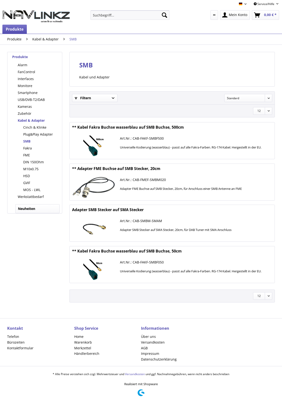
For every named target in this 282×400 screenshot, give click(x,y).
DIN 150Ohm (33, 162)
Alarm (22, 65)
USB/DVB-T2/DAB (31, 99)
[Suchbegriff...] (129, 15)
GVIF (26, 183)
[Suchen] (164, 15)
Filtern (83, 98)
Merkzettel (82, 348)
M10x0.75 (31, 169)
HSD (26, 176)
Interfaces (26, 79)
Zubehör (24, 113)
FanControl (26, 72)
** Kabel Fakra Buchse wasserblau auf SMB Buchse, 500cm (128, 127)
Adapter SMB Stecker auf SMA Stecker (108, 209)
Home (79, 336)
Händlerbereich (86, 353)
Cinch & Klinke (34, 127)
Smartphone (28, 92)
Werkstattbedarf (31, 196)
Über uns (148, 336)
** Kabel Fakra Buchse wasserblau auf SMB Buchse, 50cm (127, 251)
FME (26, 155)
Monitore (25, 85)
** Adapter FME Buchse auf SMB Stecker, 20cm (116, 168)
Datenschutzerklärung (159, 359)
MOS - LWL (31, 189)
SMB (26, 141)
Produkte (20, 57)
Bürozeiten (16, 342)
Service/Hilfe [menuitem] (264, 4)
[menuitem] (129, 15)
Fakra (27, 148)
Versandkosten (153, 342)
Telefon (13, 336)
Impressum (150, 353)
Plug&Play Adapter (38, 134)
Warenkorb (83, 342)
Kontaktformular (20, 348)
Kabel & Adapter (31, 120)
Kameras (25, 106)
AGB (144, 348)
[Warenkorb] (265, 15)
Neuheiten (26, 208)
